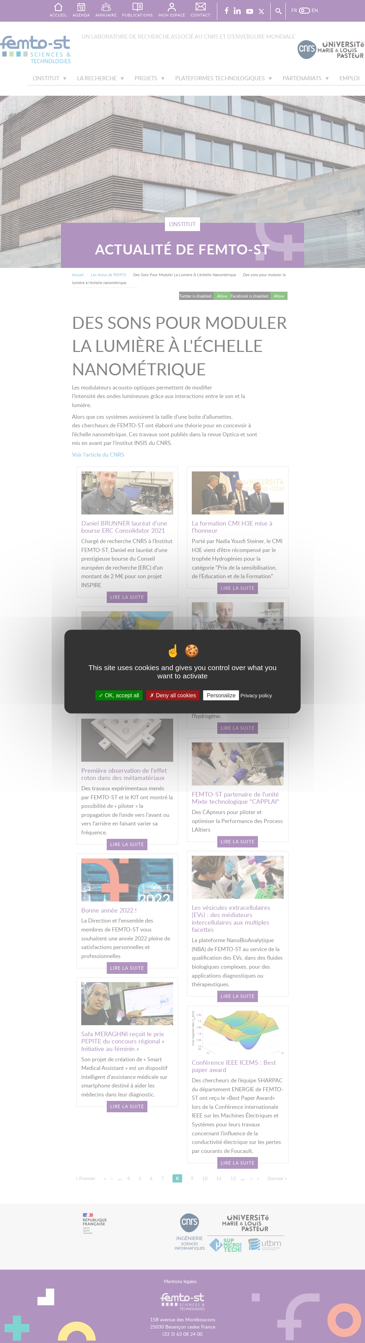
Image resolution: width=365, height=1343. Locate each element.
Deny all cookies (173, 695)
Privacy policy (256, 695)
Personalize (221, 695)
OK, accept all (119, 695)
